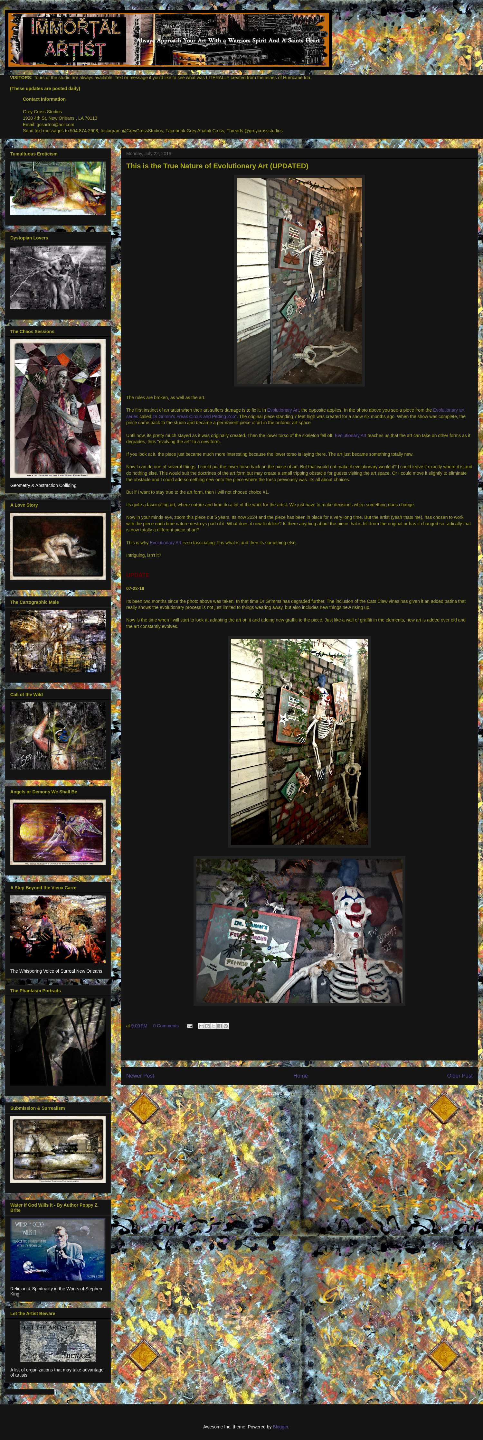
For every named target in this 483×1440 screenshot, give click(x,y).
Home (300, 1076)
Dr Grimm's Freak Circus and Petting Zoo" (195, 416)
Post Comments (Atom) (313, 1093)
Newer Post (140, 1076)
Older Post (460, 1076)
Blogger (280, 1426)
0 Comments (166, 1025)
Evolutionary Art (283, 410)
